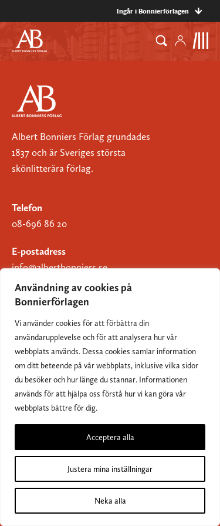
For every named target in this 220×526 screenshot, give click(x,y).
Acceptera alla (110, 437)
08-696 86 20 (39, 223)
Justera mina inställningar (110, 469)
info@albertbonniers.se (59, 267)
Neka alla (110, 500)
